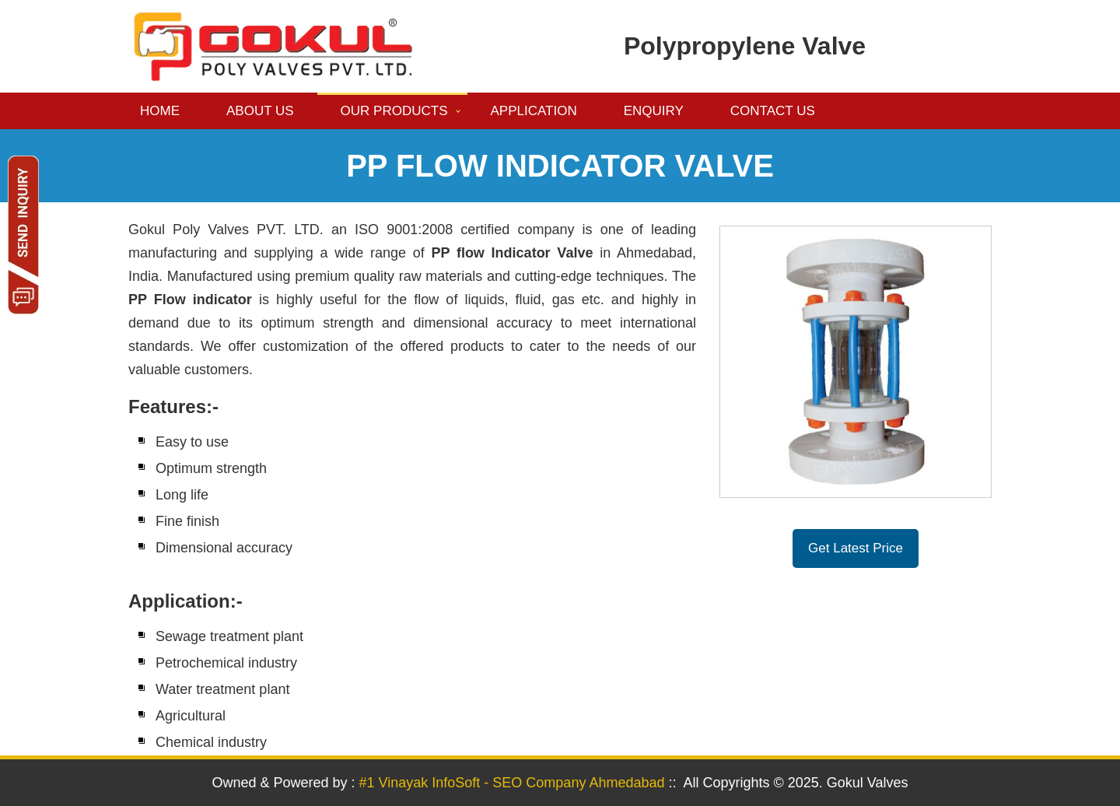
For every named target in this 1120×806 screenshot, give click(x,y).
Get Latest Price (855, 548)
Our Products (394, 110)
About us (260, 110)
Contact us (772, 110)
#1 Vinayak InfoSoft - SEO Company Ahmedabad (512, 782)
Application (534, 110)
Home (160, 110)
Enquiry (654, 110)
